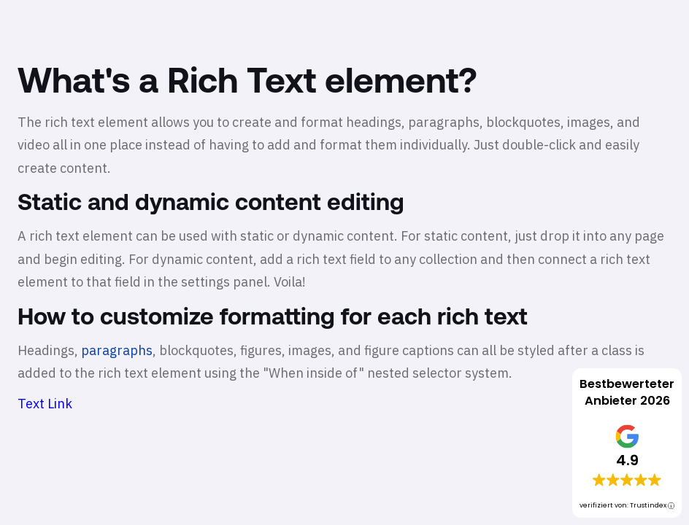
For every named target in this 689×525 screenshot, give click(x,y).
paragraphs (117, 350)
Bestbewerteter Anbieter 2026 (627, 392)
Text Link (45, 403)
